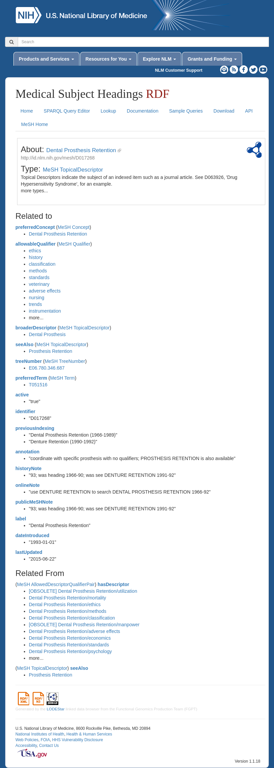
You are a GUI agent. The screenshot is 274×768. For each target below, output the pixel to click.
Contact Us (49, 745)
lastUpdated (28, 552)
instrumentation (45, 311)
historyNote (28, 468)
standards (39, 277)
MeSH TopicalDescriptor (73, 170)
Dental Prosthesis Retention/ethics (65, 604)
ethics (35, 250)
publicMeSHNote (34, 502)
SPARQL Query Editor (67, 111)
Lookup (108, 111)
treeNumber (28, 361)
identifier (25, 411)
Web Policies (27, 740)
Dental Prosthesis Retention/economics (70, 638)
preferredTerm (31, 378)
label (20, 518)
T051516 (38, 384)
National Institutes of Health (39, 734)
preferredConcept (35, 227)
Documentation (142, 111)
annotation (27, 451)
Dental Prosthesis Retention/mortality (67, 597)
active (22, 394)
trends (35, 304)
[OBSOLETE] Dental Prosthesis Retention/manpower (84, 624)
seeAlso (24, 344)
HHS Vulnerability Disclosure (77, 740)
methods (38, 270)
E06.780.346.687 (47, 368)
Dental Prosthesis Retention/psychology (70, 651)
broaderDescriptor (35, 327)
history (36, 257)
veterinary (39, 284)
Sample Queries (186, 111)
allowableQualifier (35, 244)
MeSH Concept (74, 227)
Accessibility (26, 745)
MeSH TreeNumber (65, 361)
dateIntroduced (32, 535)
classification (42, 264)
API (249, 111)
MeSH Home (34, 124)
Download (224, 111)
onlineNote (27, 485)
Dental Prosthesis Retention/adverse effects (74, 631)
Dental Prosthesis (47, 334)
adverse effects (45, 291)
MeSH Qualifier (74, 244)
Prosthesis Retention (50, 351)
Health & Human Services (89, 734)
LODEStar (55, 709)
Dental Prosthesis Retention (81, 150)
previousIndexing (34, 428)
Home (26, 111)
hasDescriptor (113, 584)
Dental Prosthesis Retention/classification (72, 618)
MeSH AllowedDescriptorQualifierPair (56, 584)
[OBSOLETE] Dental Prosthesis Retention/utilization (83, 591)
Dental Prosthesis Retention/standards (69, 644)
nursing (36, 297)
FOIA (45, 740)
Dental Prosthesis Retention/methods (67, 611)
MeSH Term (62, 378)
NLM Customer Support (178, 70)
